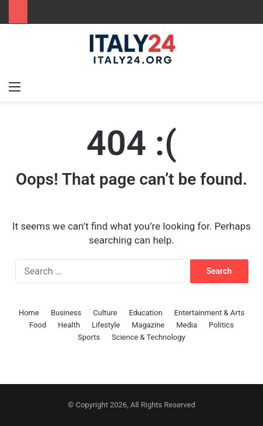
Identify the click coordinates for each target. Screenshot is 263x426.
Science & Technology (148, 337)
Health (69, 325)
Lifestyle (106, 325)
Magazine (148, 325)
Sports (89, 337)
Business (66, 312)
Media (186, 325)
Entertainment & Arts (209, 312)
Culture (105, 312)
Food (37, 325)
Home (29, 312)
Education (146, 312)
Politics (221, 325)
